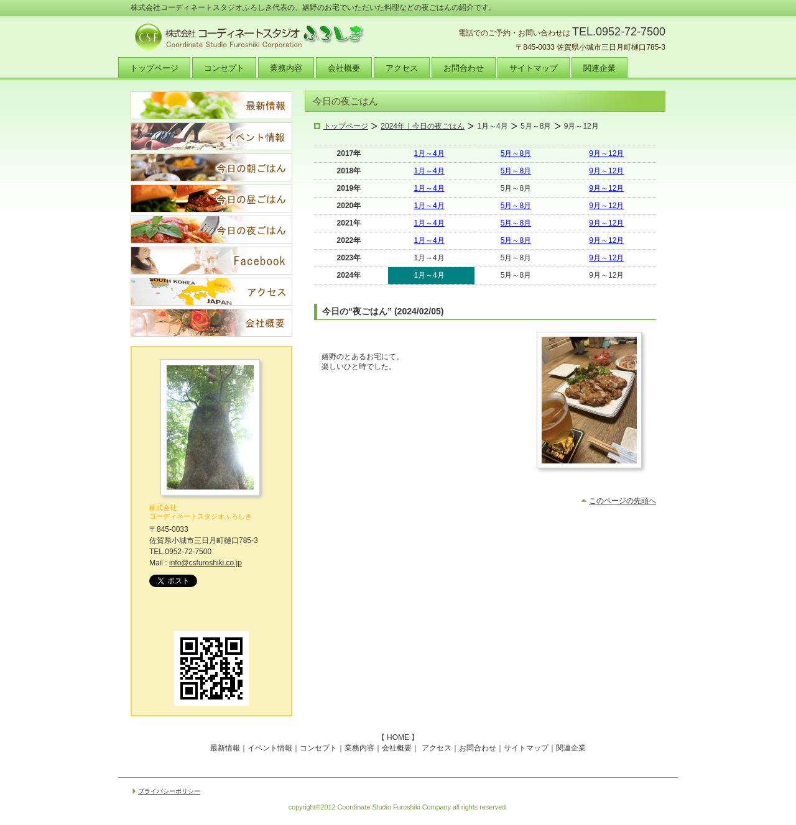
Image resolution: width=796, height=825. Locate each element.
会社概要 (211, 323)
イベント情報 (211, 136)
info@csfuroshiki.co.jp (205, 562)
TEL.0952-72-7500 (618, 31)
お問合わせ (477, 748)
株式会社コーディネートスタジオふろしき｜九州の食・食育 (255, 37)
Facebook (211, 261)
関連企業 (571, 748)
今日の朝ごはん (211, 167)
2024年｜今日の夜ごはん (423, 126)
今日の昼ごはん (211, 198)
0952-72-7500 (188, 551)
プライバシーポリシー (169, 791)
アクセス (211, 292)
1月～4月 (429, 153)
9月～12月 (606, 153)
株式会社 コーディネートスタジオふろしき (200, 512)
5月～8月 (516, 153)
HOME (398, 737)
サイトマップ (526, 748)
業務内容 (359, 748)
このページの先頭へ (622, 500)
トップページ (345, 126)
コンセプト (318, 748)
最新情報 (211, 105)
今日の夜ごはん (211, 230)
